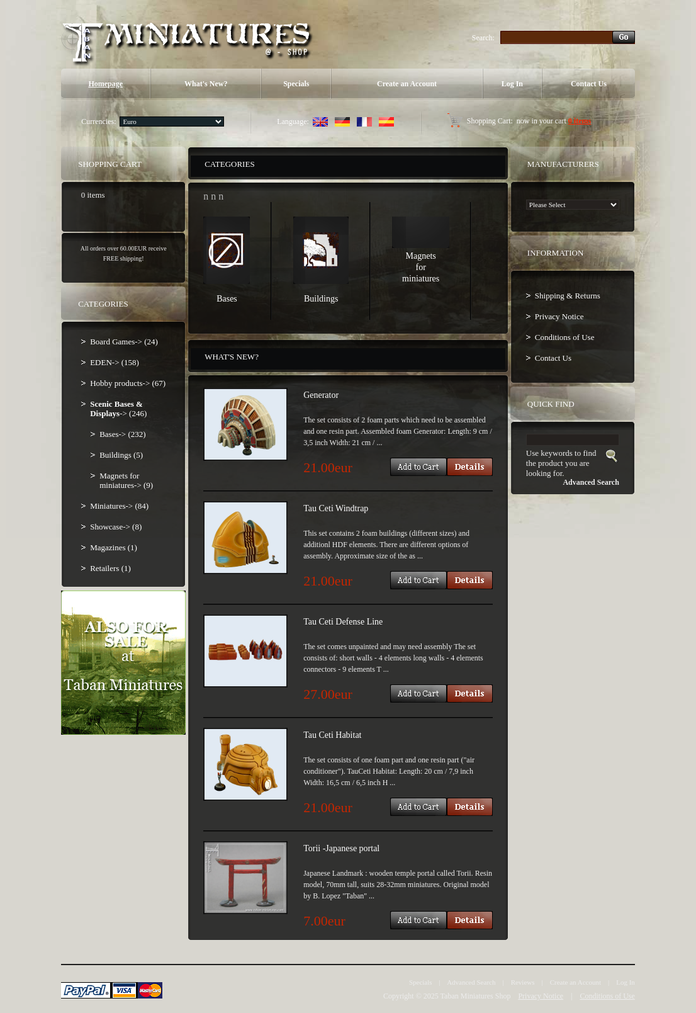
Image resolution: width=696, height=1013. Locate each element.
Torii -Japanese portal (341, 848)
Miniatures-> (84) (119, 506)
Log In (512, 83)
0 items (579, 120)
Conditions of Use (565, 337)
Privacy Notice (559, 316)
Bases (226, 298)
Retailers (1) (110, 568)
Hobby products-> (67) (128, 383)
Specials (296, 83)
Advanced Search (471, 982)
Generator (321, 395)
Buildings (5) (121, 455)
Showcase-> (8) (116, 526)
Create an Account (407, 83)
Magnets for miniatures (420, 267)
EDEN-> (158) (114, 362)
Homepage (105, 83)
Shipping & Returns (567, 295)
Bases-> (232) (122, 434)
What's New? (205, 83)
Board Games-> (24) (124, 341)
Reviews (523, 982)
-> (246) (118, 408)
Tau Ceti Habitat (332, 735)
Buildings (321, 298)
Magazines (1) (113, 547)
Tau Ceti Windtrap (335, 508)
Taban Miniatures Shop (476, 996)
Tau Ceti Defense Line (343, 621)
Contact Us (589, 83)
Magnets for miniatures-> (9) (126, 480)
